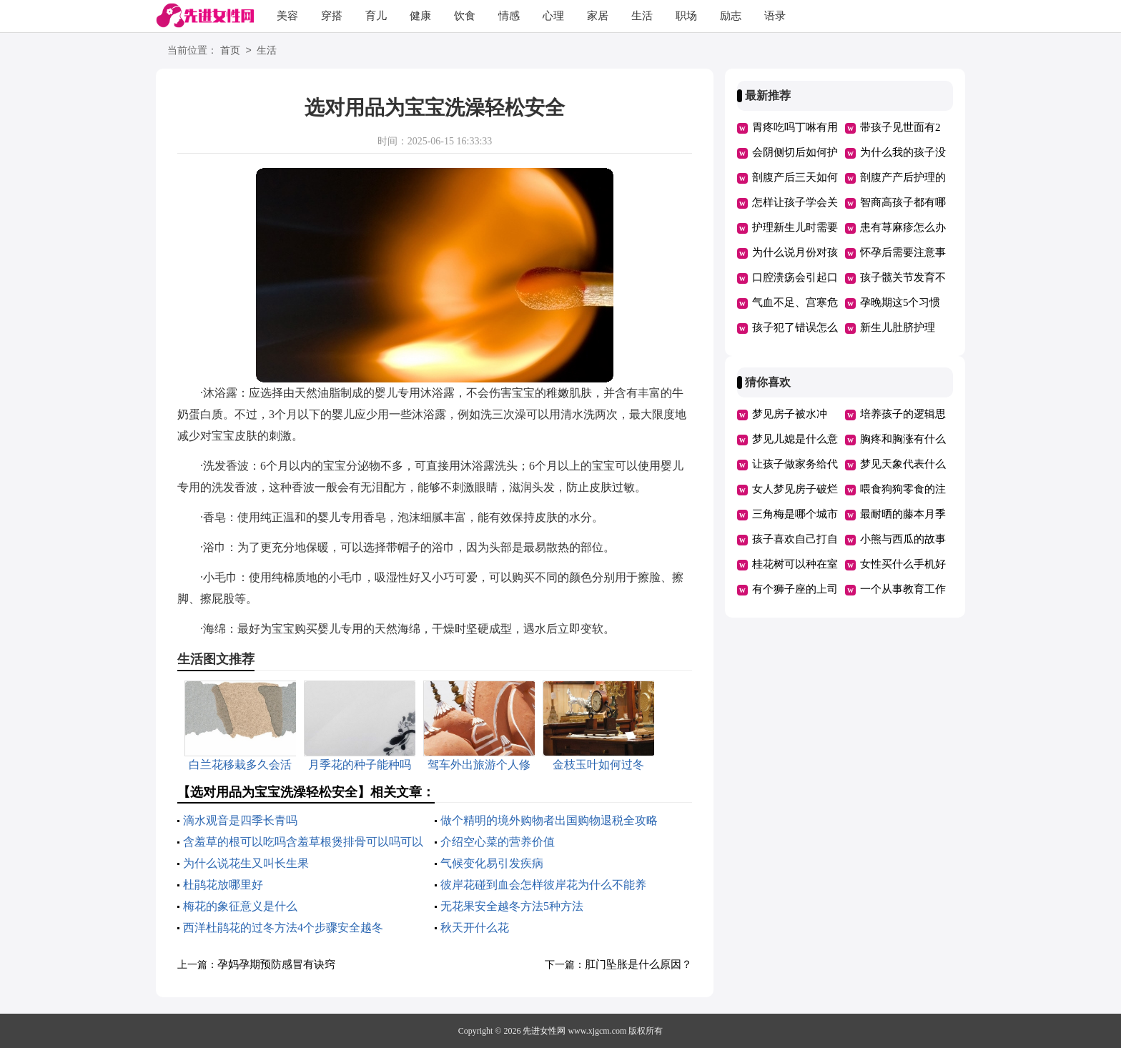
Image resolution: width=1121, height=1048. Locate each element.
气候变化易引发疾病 (491, 863)
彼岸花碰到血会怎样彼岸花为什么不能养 (543, 885)
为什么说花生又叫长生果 (246, 863)
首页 (230, 51)
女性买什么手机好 (903, 564)
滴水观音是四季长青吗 (240, 820)
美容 (287, 15)
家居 (597, 15)
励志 (730, 15)
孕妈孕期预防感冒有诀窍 (276, 964)
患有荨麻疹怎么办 (903, 227)
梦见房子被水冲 (789, 414)
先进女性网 (544, 1031)
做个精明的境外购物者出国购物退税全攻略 (549, 820)
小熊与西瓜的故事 (903, 539)
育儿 (376, 15)
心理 (553, 15)
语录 (775, 15)
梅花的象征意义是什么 (240, 906)
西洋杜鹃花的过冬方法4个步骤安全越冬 (283, 927)
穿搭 (331, 15)
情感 (509, 15)
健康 (420, 15)
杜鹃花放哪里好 (223, 885)
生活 (642, 15)
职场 (686, 15)
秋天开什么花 (474, 927)
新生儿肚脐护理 (897, 327)
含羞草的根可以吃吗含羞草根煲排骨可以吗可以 (303, 842)
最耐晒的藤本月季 (903, 514)
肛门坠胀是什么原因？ (638, 964)
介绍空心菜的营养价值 (497, 842)
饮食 (464, 15)
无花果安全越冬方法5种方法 (511, 906)
